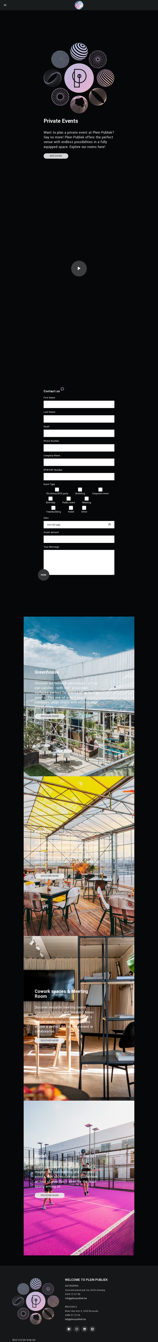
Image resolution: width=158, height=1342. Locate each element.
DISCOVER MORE (50, 716)
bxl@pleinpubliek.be (75, 1319)
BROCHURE (56, 155)
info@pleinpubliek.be (76, 1298)
